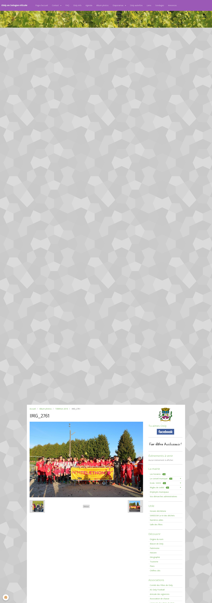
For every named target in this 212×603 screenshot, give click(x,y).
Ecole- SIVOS (158, 483)
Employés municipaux (159, 492)
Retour (86, 506)
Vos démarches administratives (163, 496)
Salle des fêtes (156, 524)
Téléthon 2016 (61, 408)
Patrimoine (154, 548)
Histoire (153, 552)
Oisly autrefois (136, 5)
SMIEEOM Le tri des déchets (162, 515)
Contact (55, 5)
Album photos (102, 5)
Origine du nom (156, 539)
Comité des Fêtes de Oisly (161, 585)
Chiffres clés (155, 570)
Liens (149, 5)
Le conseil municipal (161, 478)
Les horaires (157, 474)
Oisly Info (77, 5)
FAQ (67, 5)
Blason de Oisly (156, 543)
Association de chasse (159, 598)
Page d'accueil (41, 5)
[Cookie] (6, 597)
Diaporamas (118, 5)
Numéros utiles (156, 520)
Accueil (33, 408)
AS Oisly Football (157, 589)
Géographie (155, 557)
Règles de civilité (159, 487)
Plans (152, 566)
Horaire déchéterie (158, 511)
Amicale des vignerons (159, 594)
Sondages (159, 5)
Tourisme (154, 561)
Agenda (89, 5)
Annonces (172, 5)
